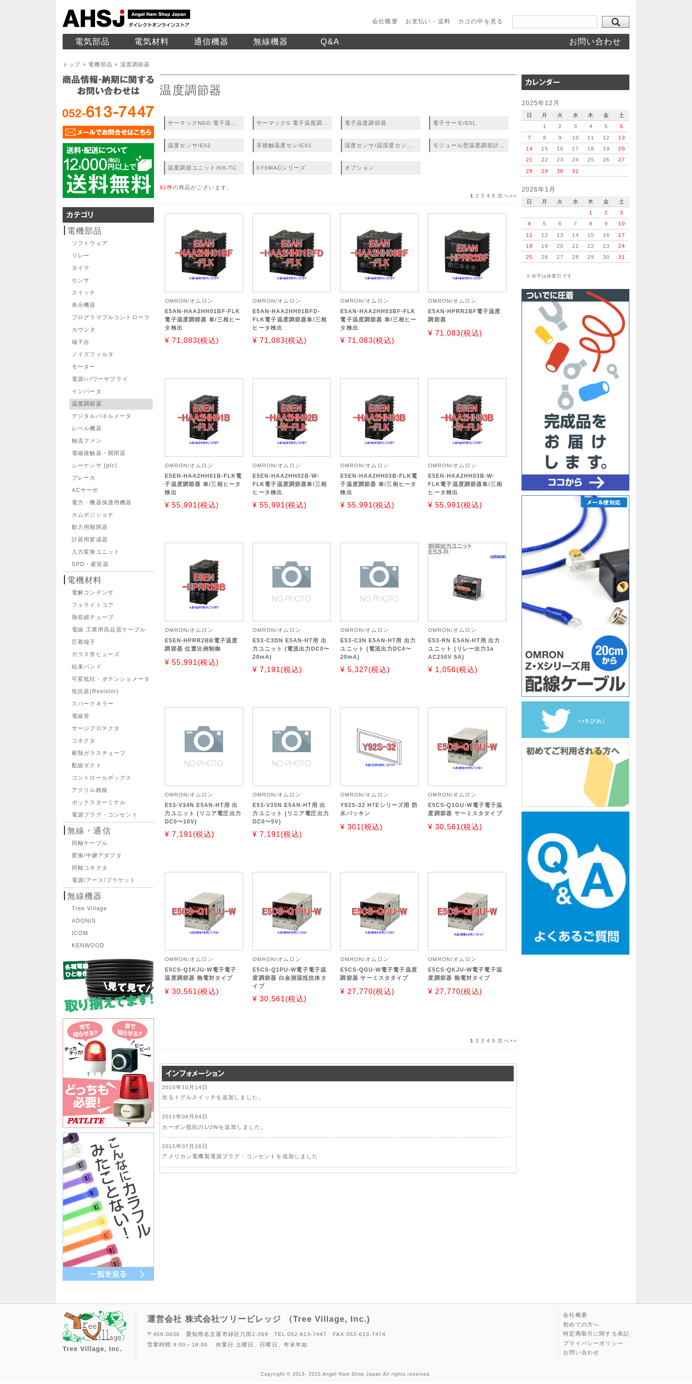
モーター (84, 366)
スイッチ (84, 292)
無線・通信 (89, 830)
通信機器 (211, 41)
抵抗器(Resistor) (95, 691)
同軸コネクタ (90, 868)
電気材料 (152, 41)
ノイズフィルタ (93, 354)
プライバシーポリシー (593, 1343)
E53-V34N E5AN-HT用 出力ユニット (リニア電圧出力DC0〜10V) (203, 813)
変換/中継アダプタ (97, 855)
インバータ (87, 391)
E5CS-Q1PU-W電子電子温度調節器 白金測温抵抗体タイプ (289, 978)
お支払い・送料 (428, 21)
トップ (71, 64)
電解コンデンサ (93, 592)
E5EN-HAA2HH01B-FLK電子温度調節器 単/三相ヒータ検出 (203, 484)
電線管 (81, 716)
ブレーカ (84, 478)
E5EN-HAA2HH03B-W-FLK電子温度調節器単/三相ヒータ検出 (465, 484)
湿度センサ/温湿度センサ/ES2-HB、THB (383, 145)
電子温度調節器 (366, 123)
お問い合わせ (595, 41)
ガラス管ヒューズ (96, 654)
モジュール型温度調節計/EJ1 (471, 145)
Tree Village (89, 908)
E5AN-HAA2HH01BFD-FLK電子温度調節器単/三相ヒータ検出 (289, 319)
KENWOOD (88, 945)
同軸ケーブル (90, 843)
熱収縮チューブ (93, 617)
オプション (360, 168)
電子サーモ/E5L (454, 123)
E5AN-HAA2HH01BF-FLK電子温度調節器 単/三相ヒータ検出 (203, 319)
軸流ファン (87, 441)
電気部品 (92, 41)
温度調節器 (87, 404)
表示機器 (84, 305)
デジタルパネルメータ (102, 416)
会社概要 (385, 21)
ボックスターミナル (99, 802)
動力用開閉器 (90, 527)
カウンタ (84, 329)
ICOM (80, 933)
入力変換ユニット (96, 552)
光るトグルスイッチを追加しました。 (213, 1097)
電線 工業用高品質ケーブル (109, 629)
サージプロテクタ (96, 728)
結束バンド (87, 666)
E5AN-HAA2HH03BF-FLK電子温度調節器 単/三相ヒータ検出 (378, 319)
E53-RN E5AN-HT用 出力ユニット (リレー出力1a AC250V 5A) (464, 648)
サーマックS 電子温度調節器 (294, 123)
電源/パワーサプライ (100, 379)
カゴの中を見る (480, 21)
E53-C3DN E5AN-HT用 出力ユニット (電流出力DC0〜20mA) (291, 648)
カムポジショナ (93, 515)
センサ (81, 280)
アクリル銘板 (90, 790)
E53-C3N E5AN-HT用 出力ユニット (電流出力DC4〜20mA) (378, 648)
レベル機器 (87, 428)
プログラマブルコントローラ (111, 317)
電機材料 (84, 580)
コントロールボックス (102, 778)
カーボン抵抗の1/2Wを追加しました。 (214, 1127)
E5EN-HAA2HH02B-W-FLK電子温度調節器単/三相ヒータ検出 (289, 484)
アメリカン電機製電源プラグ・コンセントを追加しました (240, 1156)
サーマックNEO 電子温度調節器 (206, 123)
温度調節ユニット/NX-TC (202, 168)
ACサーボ (85, 490)
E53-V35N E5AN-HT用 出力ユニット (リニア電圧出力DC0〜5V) (290, 813)
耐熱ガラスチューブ (99, 753)
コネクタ (84, 740)
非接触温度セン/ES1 (284, 145)
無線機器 (270, 41)
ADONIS (84, 921)
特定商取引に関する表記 (596, 1334)
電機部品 (100, 64)
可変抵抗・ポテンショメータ (111, 679)
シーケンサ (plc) (94, 465)
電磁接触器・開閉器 (99, 453)
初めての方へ (581, 1324)
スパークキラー (93, 703)
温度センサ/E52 (189, 145)
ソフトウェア (90, 243)
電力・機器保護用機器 (102, 502)
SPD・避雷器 (90, 564)
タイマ (81, 268)
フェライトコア (93, 605)
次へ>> (506, 195)
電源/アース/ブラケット (104, 880)
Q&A (330, 41)
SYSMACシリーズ (281, 168)
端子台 (81, 342)
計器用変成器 (90, 539)
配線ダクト (87, 765)
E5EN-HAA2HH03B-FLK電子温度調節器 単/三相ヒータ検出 (378, 484)
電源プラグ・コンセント (105, 815)
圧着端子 (84, 642)
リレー (81, 255)
